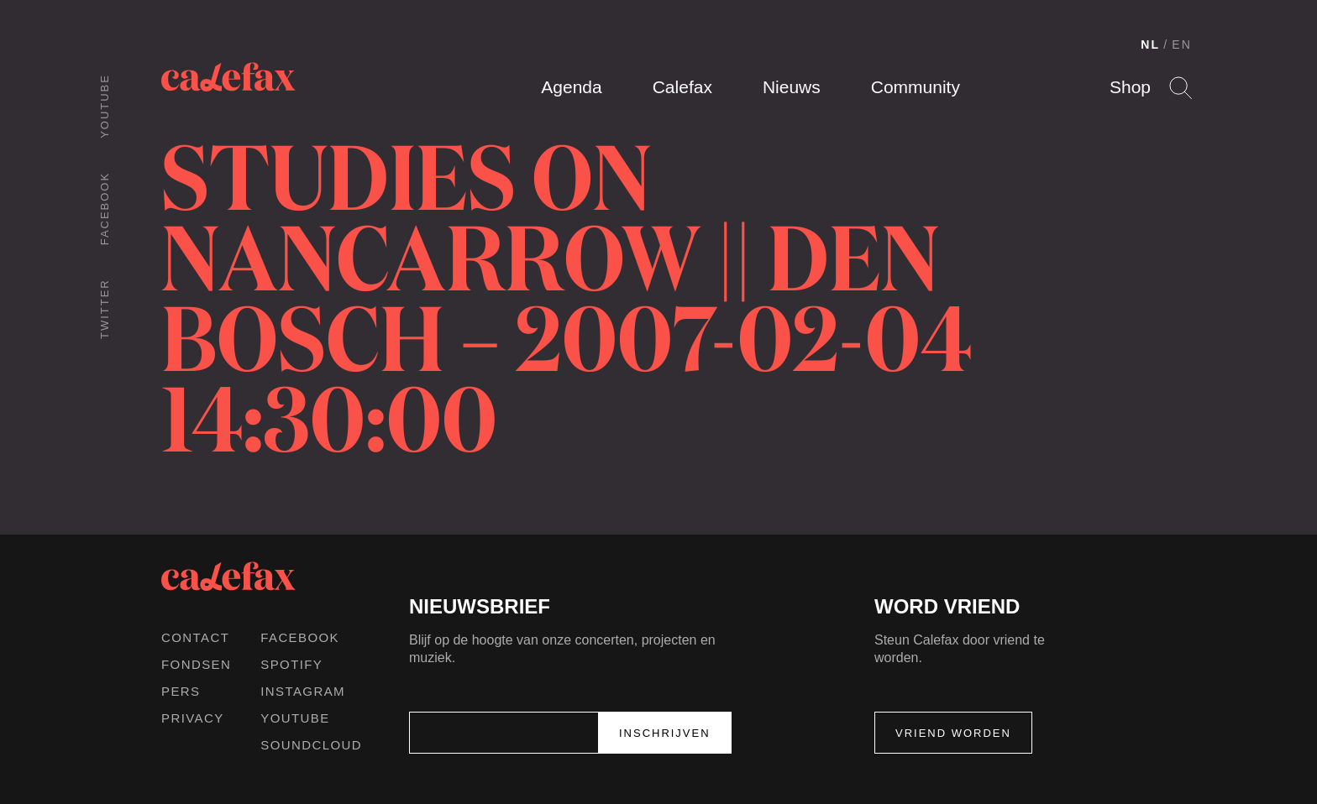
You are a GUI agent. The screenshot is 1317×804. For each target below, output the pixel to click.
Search (1180, 87)
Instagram (302, 691)
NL (1150, 44)
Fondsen (196, 664)
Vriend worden (953, 733)
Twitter (104, 309)
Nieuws (792, 87)
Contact (195, 637)
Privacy (192, 718)
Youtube (104, 106)
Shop (1130, 87)
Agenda (571, 87)
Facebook (104, 208)
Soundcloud (311, 745)
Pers (181, 691)
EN (1182, 44)
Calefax (682, 87)
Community (915, 87)
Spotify (291, 664)
